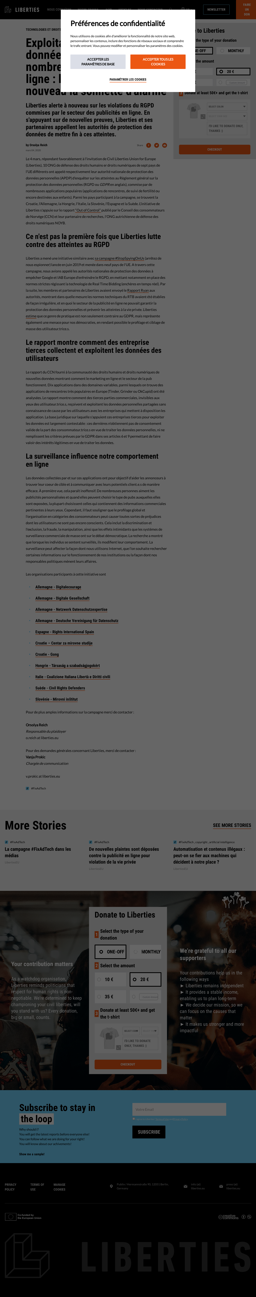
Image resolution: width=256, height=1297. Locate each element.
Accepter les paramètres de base (98, 61)
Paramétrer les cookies (128, 79)
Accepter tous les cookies (158, 61)
